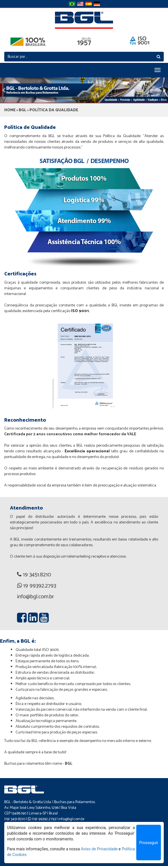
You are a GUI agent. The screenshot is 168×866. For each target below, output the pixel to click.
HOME (10, 110)
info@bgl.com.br (71, 819)
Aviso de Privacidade (99, 849)
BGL (22, 110)
